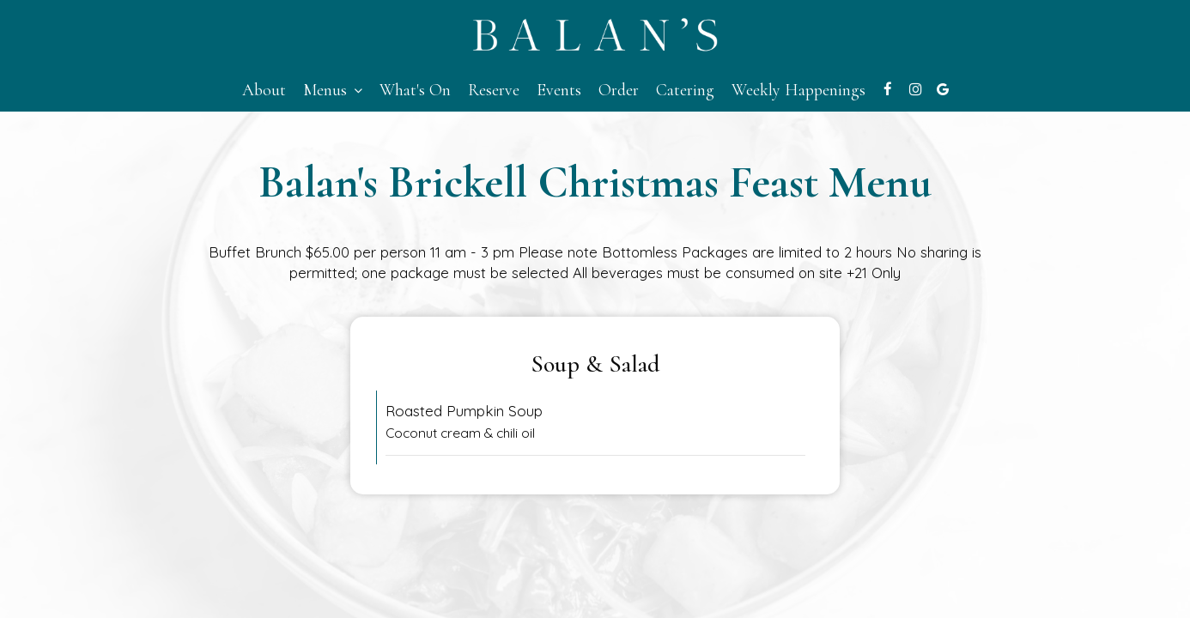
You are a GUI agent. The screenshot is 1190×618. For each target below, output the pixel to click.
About (264, 90)
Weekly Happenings (798, 90)
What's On (415, 90)
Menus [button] (332, 90)
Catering (685, 90)
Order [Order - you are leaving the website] (618, 90)
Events (559, 90)
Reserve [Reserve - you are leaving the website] (493, 90)
